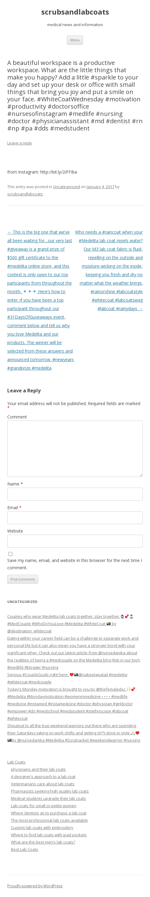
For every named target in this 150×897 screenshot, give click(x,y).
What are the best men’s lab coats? (43, 842)
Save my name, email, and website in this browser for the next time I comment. (74, 563)
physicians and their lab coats (38, 769)
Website (15, 531)
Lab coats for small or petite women (43, 805)
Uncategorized (66, 186)
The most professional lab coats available (49, 820)
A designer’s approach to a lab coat (43, 776)
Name (15, 484)
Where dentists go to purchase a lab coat (48, 813)
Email (14, 507)
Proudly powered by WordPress (34, 886)
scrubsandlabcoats (75, 12)
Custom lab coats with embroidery (42, 827)
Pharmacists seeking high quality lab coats (50, 791)
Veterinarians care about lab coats (43, 784)
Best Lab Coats (24, 849)
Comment (17, 417)
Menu (75, 40)
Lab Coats (16, 762)
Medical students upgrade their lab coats (48, 798)
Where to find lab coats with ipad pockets (49, 835)
